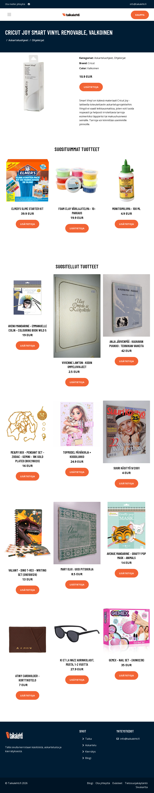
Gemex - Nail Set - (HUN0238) (126, 660)
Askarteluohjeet (18, 40)
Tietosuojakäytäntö (136, 783)
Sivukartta (142, 787)
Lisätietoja (91, 86)
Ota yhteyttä (103, 783)
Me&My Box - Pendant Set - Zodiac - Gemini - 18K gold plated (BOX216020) (27, 456)
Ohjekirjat (38, 40)
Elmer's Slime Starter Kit (27, 209)
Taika (88, 738)
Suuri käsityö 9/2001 (126, 468)
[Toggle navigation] (9, 14)
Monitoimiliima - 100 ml (126, 209)
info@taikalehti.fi (138, 4)
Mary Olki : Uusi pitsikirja (77, 569)
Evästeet (117, 783)
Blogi (88, 758)
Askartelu (90, 745)
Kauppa (139, 14)
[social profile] (29, 4)
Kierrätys (90, 751)
